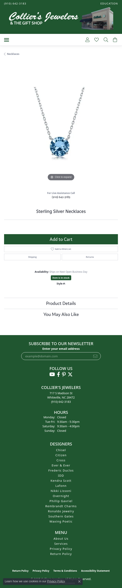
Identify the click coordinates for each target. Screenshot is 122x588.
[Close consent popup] (79, 581)
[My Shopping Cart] (114, 40)
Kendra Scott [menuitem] (61, 481)
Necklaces (13, 54)
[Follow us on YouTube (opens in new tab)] (52, 374)
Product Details (61, 303)
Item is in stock (61, 277)
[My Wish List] (96, 40)
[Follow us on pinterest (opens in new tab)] (64, 374)
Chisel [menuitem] (61, 450)
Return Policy (61, 554)
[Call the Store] (61, 402)
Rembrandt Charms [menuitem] (61, 506)
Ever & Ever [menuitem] (61, 465)
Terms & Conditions (65, 570)
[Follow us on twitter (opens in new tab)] (70, 374)
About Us (61, 538)
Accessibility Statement (95, 570)
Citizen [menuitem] (61, 455)
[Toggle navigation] (6, 40)
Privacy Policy (61, 549)
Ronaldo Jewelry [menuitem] (61, 511)
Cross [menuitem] (61, 460)
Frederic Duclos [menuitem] (61, 470)
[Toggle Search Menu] (105, 40)
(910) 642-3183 (61, 197)
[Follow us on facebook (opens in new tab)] (58, 374)
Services (61, 544)
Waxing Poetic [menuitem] (60, 521)
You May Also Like (61, 314)
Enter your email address (61, 349)
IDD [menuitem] (61, 475)
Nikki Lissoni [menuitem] (61, 491)
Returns (90, 257)
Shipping (32, 257)
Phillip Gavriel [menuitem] (61, 501)
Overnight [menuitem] (61, 496)
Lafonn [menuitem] (61, 486)
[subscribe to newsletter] (95, 356)
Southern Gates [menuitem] (61, 516)
